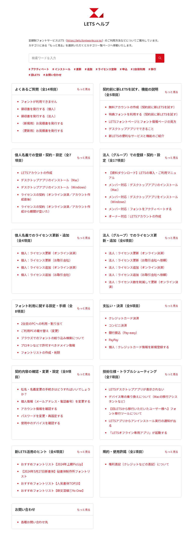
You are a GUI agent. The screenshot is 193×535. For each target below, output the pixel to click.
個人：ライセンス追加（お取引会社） (46, 274)
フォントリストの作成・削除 (40, 352)
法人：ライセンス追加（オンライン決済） (137, 267)
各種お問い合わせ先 (34, 522)
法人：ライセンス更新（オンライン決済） (137, 253)
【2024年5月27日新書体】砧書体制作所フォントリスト (55, 473)
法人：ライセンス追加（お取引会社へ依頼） (139, 274)
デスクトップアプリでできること (131, 128)
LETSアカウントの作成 (36, 172)
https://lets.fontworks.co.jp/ (84, 40)
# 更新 (77, 69)
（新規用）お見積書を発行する (42, 123)
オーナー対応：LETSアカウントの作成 (135, 216)
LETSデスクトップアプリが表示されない (136, 389)
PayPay (113, 339)
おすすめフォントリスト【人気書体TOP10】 (51, 483)
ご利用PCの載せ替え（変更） (41, 330)
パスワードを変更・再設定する (42, 416)
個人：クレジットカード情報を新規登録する (139, 347)
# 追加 (88, 69)
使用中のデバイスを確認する (40, 423)
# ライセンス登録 (106, 69)
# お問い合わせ (52, 75)
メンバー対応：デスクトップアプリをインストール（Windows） (143, 199)
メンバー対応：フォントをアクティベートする (140, 209)
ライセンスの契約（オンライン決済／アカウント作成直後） (55, 197)
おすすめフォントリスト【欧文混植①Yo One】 (53, 490)
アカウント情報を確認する (39, 408)
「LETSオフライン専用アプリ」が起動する (138, 432)
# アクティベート (39, 69)
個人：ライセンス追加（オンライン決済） (49, 267)
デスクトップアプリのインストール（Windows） (54, 187)
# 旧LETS (34, 75)
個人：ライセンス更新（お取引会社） (46, 260)
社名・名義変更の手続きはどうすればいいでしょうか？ (55, 391)
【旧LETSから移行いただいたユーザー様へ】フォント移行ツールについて (142, 411)
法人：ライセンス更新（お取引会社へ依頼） (139, 260)
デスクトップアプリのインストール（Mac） (51, 180)
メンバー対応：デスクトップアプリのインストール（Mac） (143, 187)
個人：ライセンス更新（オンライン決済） (49, 253)
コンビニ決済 (118, 325)
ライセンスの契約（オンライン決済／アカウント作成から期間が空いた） (55, 209)
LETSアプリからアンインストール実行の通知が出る (142, 423)
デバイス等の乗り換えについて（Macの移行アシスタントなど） (143, 399)
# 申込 (123, 69)
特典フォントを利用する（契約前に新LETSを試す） (143, 114)
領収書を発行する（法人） (39, 116)
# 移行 (152, 69)
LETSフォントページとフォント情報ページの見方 (142, 121)
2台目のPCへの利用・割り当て (42, 323)
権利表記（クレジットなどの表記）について (139, 464)
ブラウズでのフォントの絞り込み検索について (52, 338)
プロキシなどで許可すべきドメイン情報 (48, 345)
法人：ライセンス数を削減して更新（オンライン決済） (143, 284)
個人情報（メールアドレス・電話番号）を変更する (55, 401)
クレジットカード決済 (124, 318)
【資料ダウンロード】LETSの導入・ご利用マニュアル (142, 175)
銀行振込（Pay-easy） (124, 332)
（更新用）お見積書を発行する (42, 130)
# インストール (61, 69)
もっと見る (83, 89)
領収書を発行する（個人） (39, 109)
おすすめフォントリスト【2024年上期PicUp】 (52, 464)
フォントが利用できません (39, 101)
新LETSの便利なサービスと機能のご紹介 (136, 136)
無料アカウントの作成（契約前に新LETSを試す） (142, 107)
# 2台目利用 (138, 69)
